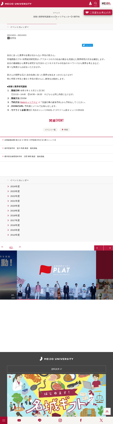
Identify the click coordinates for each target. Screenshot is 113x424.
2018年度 (15, 215)
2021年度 (15, 200)
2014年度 (15, 234)
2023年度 (15, 191)
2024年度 (15, 186)
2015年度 (15, 230)
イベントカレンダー (19, 26)
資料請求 (56, 368)
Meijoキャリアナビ (29, 102)
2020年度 (15, 205)
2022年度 (15, 196)
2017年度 (15, 220)
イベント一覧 (50, 129)
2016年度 (15, 225)
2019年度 (15, 210)
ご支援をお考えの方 (98, 12)
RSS (65, 129)
